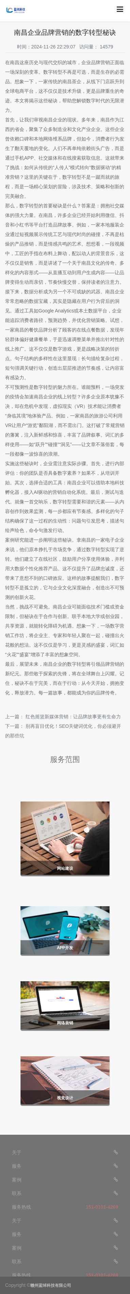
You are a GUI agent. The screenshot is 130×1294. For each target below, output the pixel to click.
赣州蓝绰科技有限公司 (50, 1285)
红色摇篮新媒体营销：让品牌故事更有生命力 (73, 716)
